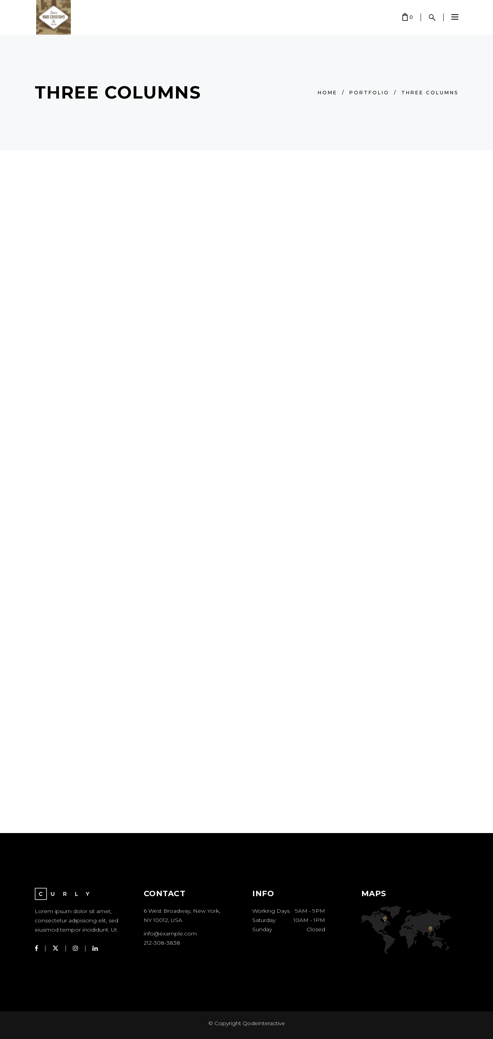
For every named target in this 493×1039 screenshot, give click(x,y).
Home (327, 92)
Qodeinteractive (263, 1023)
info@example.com (170, 933)
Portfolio (369, 92)
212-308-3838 (162, 942)
